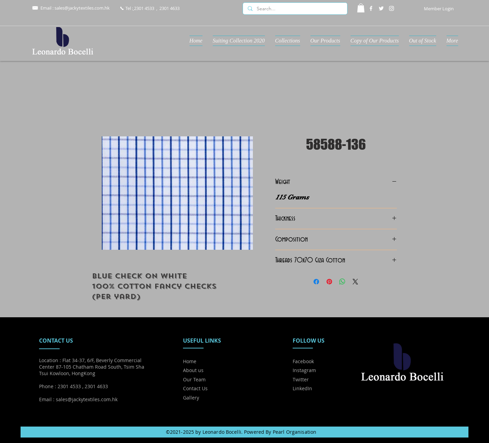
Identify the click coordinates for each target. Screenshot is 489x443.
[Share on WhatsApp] (342, 282)
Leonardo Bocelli (222, 432)
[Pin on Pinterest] (329, 282)
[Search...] (295, 9)
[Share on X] (355, 282)
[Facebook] (371, 8)
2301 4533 (144, 8)
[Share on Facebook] (316, 282)
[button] (361, 7)
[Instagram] (391, 8)
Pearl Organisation (295, 432)
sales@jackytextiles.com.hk (82, 8)
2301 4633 (169, 8)
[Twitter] (381, 8)
